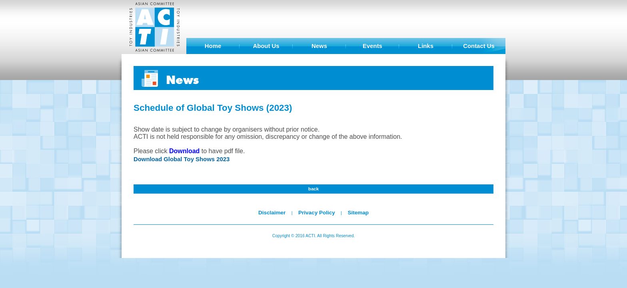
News (319, 46)
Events (372, 46)
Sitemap (358, 213)
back (313, 188)
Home (213, 46)
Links (425, 46)
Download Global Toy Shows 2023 (182, 159)
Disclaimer (272, 213)
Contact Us (479, 46)
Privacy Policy (316, 213)
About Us (266, 46)
